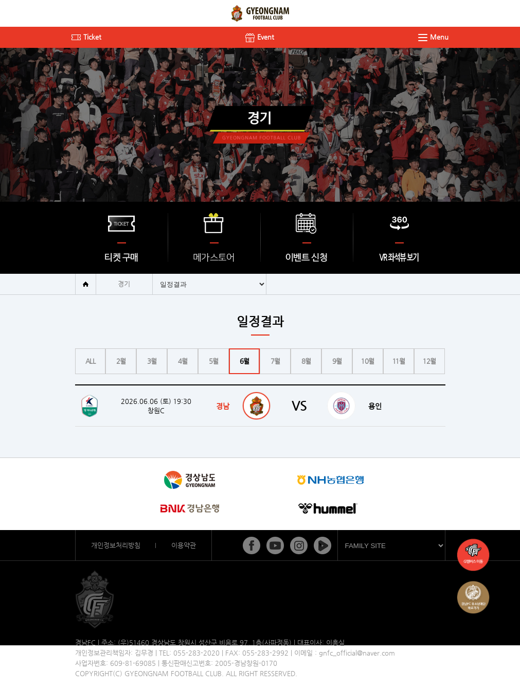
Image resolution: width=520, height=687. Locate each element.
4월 (183, 361)
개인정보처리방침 (115, 545)
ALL (90, 361)
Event (259, 36)
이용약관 (183, 545)
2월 (121, 361)
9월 (337, 361)
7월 (275, 361)
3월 (152, 361)
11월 (398, 361)
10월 (367, 361)
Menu (433, 36)
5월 (214, 361)
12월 (429, 361)
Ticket (86, 36)
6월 (244, 361)
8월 (306, 361)
